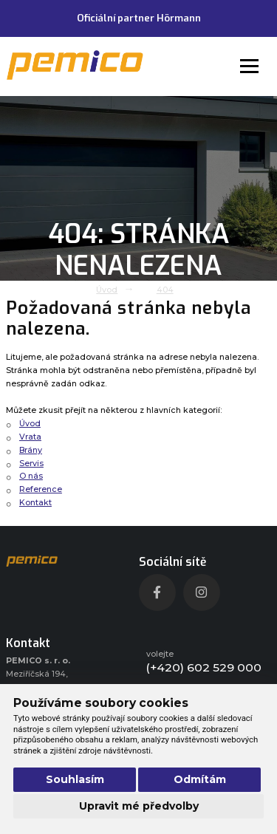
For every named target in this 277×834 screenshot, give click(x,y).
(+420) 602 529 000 (203, 667)
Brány (30, 450)
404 (165, 290)
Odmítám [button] (200, 779)
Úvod (106, 290)
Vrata (30, 437)
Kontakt (35, 502)
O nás (31, 476)
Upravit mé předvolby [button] (139, 806)
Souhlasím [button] (75, 779)
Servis (31, 463)
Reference (40, 489)
